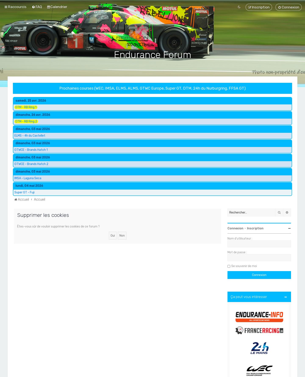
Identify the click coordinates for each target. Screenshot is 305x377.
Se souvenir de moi (244, 266)
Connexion (235, 228)
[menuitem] (37, 7)
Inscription (255, 228)
